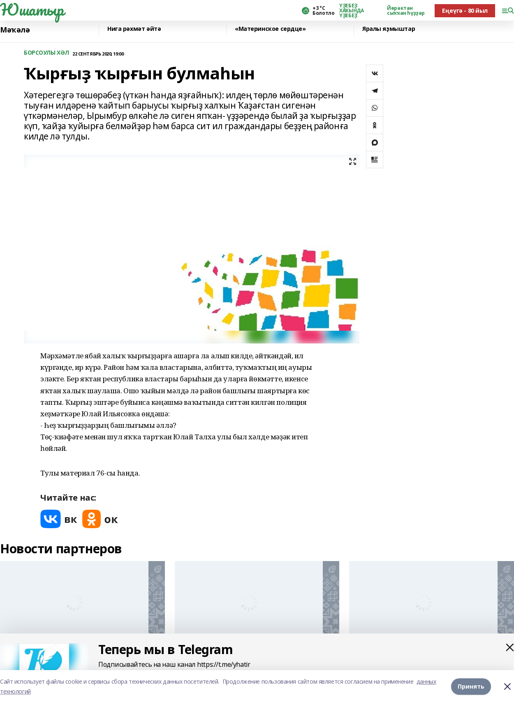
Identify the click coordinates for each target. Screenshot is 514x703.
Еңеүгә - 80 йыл (465, 10)
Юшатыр (31, 9)
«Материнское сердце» (270, 29)
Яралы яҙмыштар (388, 29)
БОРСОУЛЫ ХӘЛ (46, 52)
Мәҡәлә (15, 30)
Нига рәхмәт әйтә (134, 29)
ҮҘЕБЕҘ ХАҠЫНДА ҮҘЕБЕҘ (351, 10)
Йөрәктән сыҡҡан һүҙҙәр (406, 11)
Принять (471, 686)
